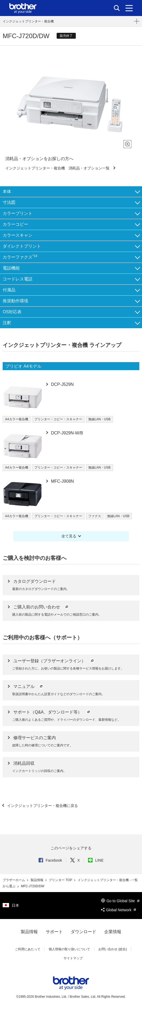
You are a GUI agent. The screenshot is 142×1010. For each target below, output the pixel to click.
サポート (54, 931)
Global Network (118, 910)
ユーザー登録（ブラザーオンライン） (54, 661)
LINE (95, 860)
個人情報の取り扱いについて (69, 949)
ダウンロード (83, 931)
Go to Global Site (120, 901)
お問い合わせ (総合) (112, 949)
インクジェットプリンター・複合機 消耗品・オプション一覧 (58, 168)
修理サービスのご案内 (34, 737)
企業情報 (112, 931)
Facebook (50, 860)
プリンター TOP (61, 880)
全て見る (68, 536)
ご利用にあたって (27, 949)
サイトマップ (73, 958)
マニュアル (28, 686)
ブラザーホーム (14, 880)
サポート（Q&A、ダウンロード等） (52, 712)
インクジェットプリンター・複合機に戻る (42, 805)
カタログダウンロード (34, 581)
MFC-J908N (62, 481)
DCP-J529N (62, 384)
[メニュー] (129, 8)
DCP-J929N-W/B (66, 433)
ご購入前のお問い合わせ (41, 607)
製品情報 (37, 880)
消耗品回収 (24, 763)
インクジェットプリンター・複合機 (28, 21)
